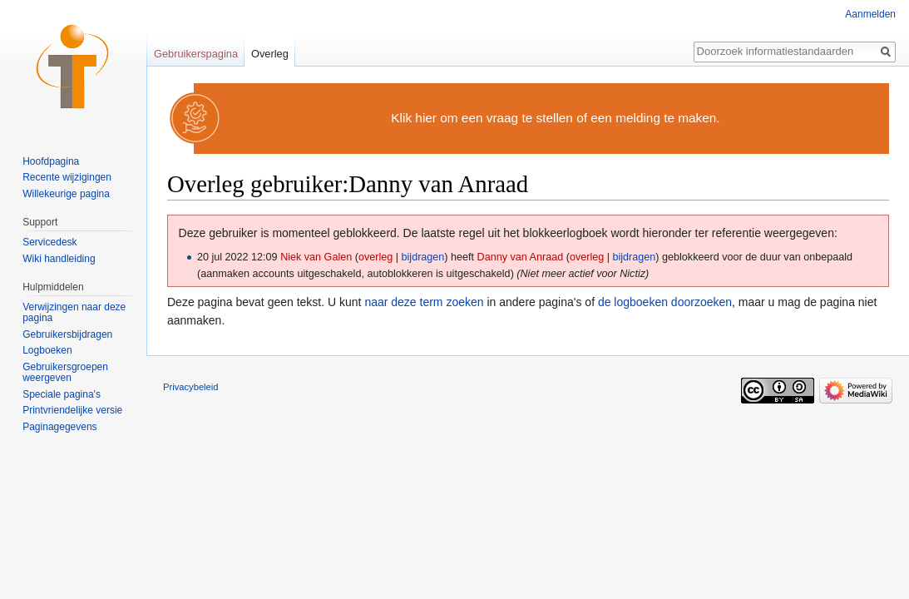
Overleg (270, 53)
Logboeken (47, 350)
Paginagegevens (59, 427)
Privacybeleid (191, 387)
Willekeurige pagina (66, 194)
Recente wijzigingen (66, 177)
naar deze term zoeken (423, 302)
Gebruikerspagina (196, 53)
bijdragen (423, 257)
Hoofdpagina (50, 161)
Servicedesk (49, 242)
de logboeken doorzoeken (665, 302)
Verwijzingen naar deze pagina (74, 312)
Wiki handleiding (58, 259)
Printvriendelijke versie (72, 410)
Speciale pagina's (61, 394)
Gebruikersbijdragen (67, 334)
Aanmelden (870, 14)
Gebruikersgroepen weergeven (65, 372)
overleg (375, 257)
